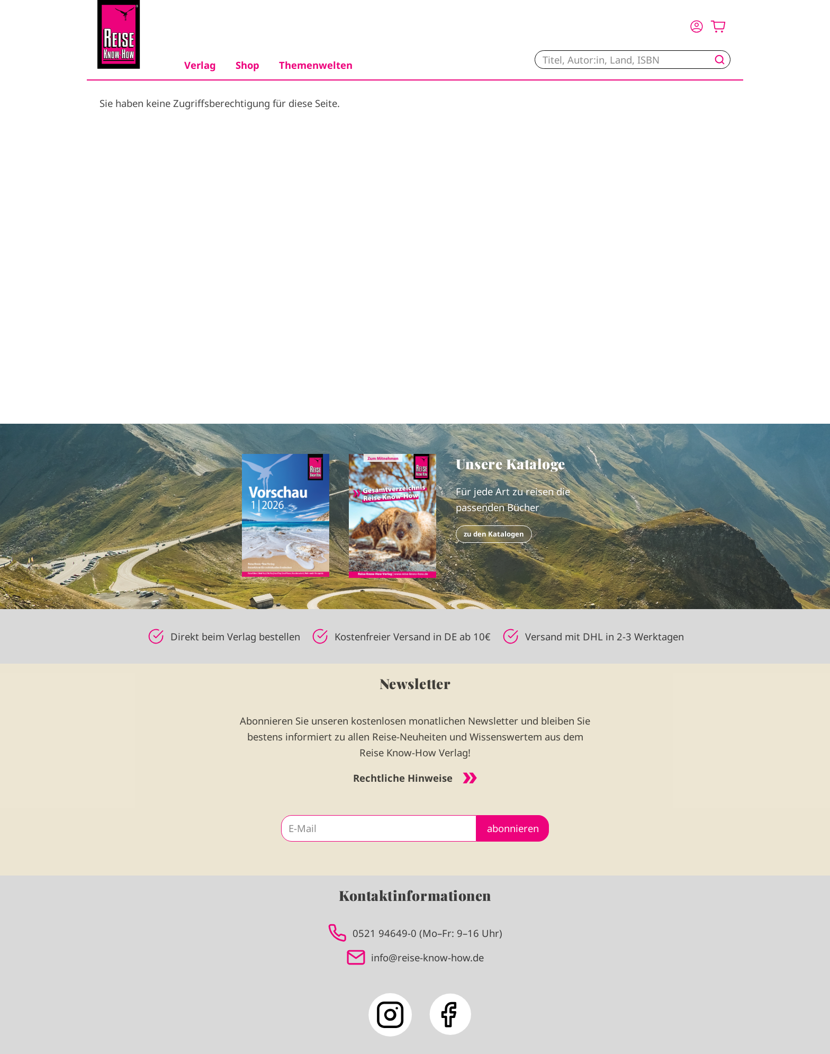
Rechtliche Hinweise (415, 777)
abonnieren (513, 828)
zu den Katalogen (494, 534)
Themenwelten (316, 65)
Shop (247, 65)
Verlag (200, 65)
